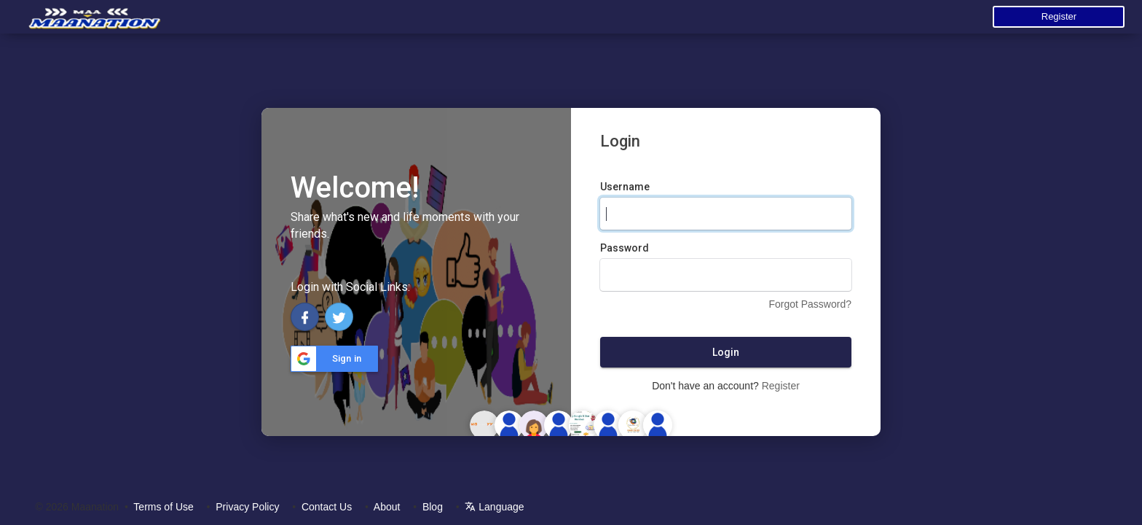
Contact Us (327, 507)
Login (725, 352)
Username (625, 186)
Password (624, 248)
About (387, 507)
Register (1058, 16)
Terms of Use (163, 507)
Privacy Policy (247, 507)
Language (494, 507)
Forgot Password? (809, 304)
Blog (432, 507)
